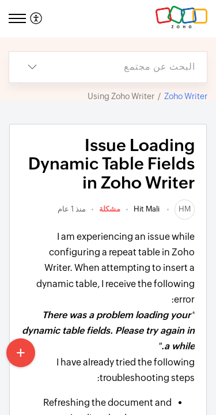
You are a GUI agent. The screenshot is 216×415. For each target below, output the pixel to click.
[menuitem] (38, 18)
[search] (131, 67)
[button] (35, 18)
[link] (185, 209)
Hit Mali (147, 209)
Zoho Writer (185, 96)
